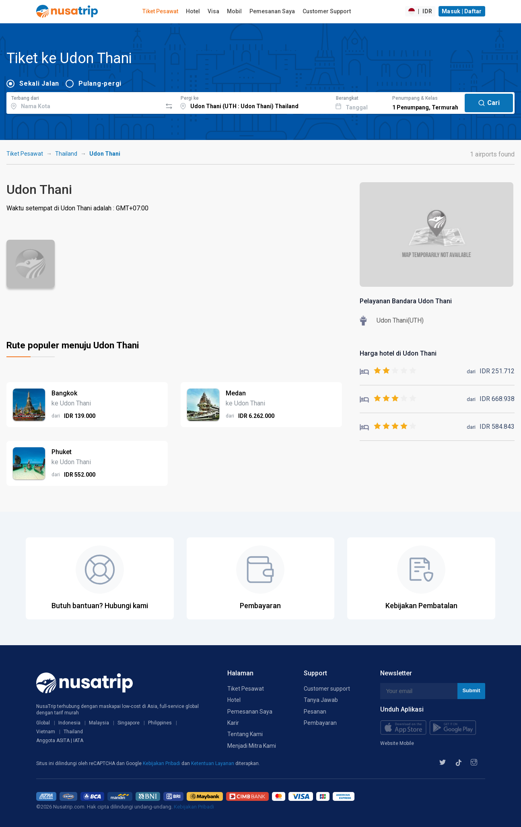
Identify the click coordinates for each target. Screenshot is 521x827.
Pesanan (315, 711)
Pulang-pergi (99, 83)
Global (43, 723)
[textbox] (84, 101)
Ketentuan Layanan (213, 763)
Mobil (234, 11)
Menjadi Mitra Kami (251, 746)
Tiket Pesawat (160, 11)
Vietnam (45, 731)
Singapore (128, 723)
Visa (213, 11)
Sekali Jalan (39, 83)
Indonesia (69, 723)
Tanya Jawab (321, 700)
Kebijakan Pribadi (162, 763)
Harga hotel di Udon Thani (398, 353)
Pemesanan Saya (272, 11)
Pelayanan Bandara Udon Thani (406, 301)
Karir (233, 723)
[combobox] (84, 101)
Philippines (160, 723)
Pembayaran (320, 723)
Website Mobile (397, 743)
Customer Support (327, 11)
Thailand (66, 153)
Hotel (193, 11)
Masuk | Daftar (462, 11)
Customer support (327, 688)
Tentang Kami (245, 734)
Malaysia (99, 723)
